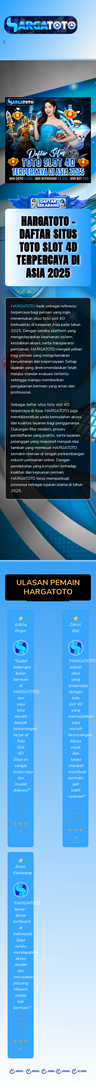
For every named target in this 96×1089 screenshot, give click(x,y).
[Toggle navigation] (4, 42)
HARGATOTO (23, 306)
